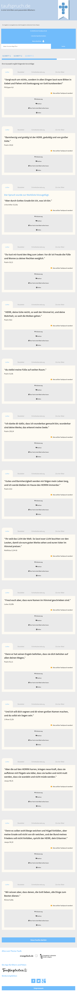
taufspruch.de (15, 6)
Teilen (38, 113)
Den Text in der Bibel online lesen (38, 108)
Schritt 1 (6, 56)
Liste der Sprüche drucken (38, 36)
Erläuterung (38, 99)
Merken (38, 104)
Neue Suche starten (38, 940)
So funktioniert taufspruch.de (38, 31)
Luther (7, 72)
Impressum (38, 988)
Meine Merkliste (38, 41)
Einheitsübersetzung (38, 72)
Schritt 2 (18, 56)
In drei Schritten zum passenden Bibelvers (18, 10)
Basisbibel (21, 72)
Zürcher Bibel (59, 72)
